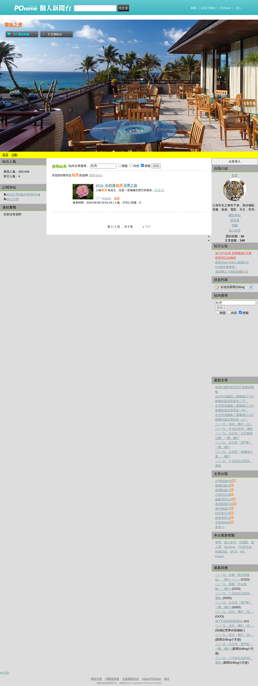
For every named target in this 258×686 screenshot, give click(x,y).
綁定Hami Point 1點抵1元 (232, 262)
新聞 (193, 8)
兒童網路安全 (130, 678)
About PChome (151, 678)
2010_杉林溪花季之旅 (116, 185)
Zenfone (229, 547)
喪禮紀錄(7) (223, 490)
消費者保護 (112, 678)
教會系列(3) (223, 518)
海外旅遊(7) (223, 508)
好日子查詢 (208, 8)
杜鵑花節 (221, 551)
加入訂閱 (13, 199)
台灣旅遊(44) (223, 481)
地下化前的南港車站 (228, 621)
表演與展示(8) (224, 504)
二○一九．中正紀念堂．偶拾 (234, 428)
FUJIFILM (244, 547)
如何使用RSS (30, 194)
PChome (225, 8)
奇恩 (218, 542)
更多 (220, 527)
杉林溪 (107, 198)
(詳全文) (159, 190)
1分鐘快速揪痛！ (226, 267)
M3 (242, 551)
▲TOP (146, 226)
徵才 (167, 678)
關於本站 (235, 215)
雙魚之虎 (13, 24)
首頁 (5, 154)
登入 (238, 8)
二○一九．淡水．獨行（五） (234, 424)
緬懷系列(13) (223, 499)
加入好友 (235, 230)
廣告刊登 (96, 678)
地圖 (235, 225)
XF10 (233, 551)
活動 (15, 154)
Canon (219, 556)
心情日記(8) (223, 494)
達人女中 (230, 542)
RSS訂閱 (13, 194)
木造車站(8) (223, 522)
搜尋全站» (96, 175)
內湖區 (243, 542)
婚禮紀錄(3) (223, 485)
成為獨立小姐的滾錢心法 (231, 271)
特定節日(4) (223, 513)
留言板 (234, 220)
